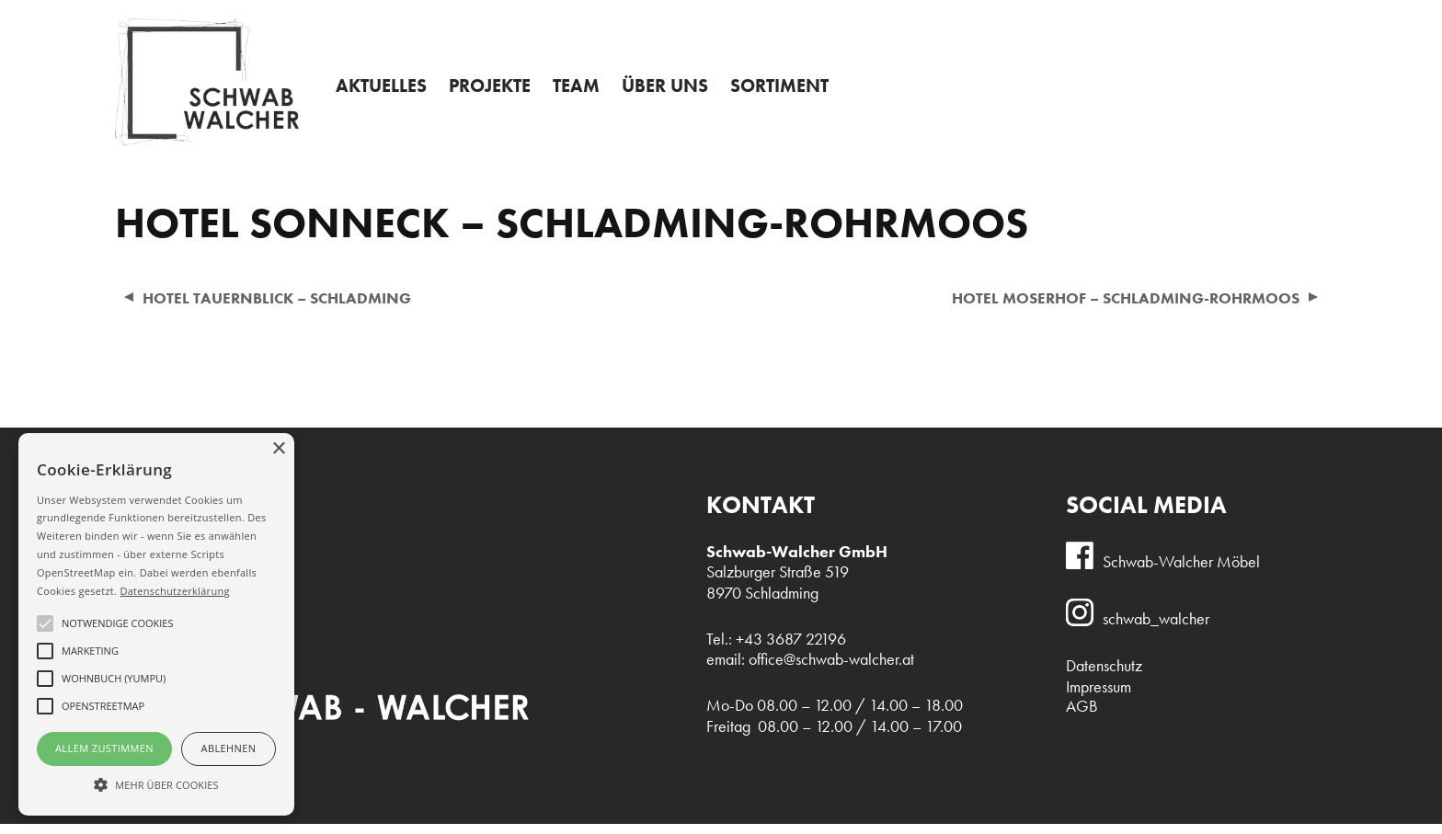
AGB (1082, 716)
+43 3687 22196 (1248, 17)
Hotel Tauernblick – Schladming (284, 307)
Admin (724, 15)
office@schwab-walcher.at (831, 669)
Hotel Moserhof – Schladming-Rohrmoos (1114, 307)
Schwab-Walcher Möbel (1181, 571)
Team (590, 95)
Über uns (683, 95)
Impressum (1098, 697)
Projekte (499, 95)
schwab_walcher (1156, 629)
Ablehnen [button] (229, 748)
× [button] (278, 449)
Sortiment (804, 95)
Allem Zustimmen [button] (104, 748)
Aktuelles (384, 95)
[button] (156, 783)
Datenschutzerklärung (174, 591)
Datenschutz (1104, 676)
